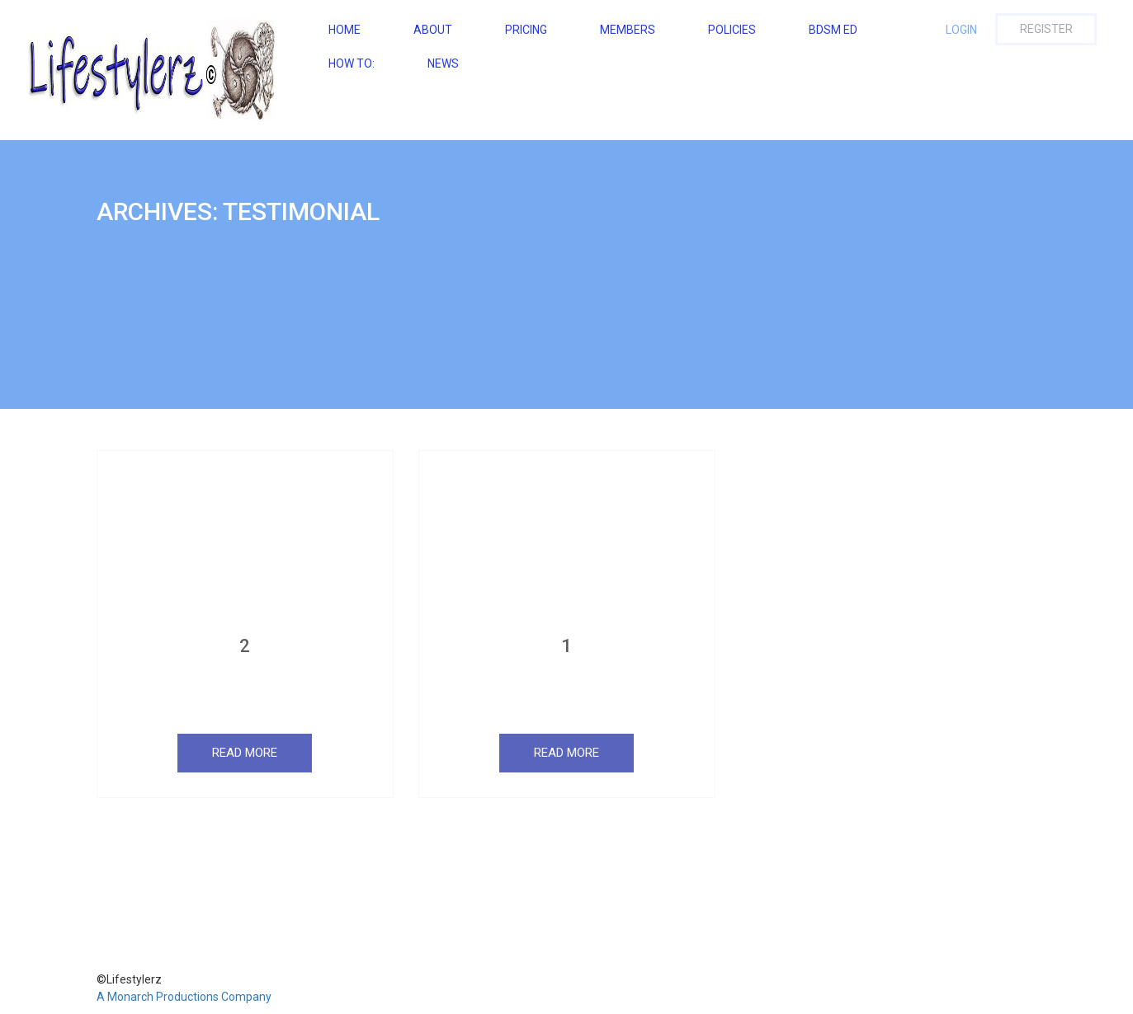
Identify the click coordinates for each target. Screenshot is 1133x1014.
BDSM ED (833, 29)
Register (1046, 28)
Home (344, 29)
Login (961, 29)
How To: (351, 63)
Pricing (526, 29)
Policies (732, 29)
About (432, 29)
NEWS (443, 63)
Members (627, 29)
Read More (244, 752)
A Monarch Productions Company (184, 996)
